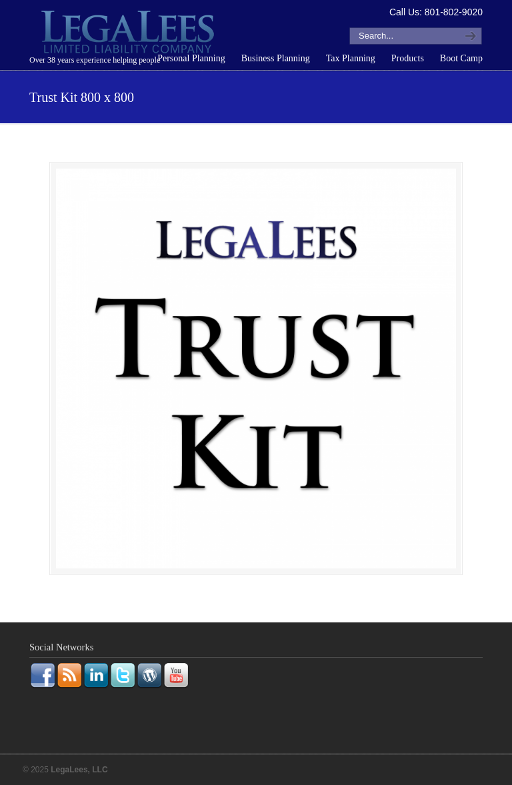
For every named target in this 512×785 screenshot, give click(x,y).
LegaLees (129, 34)
